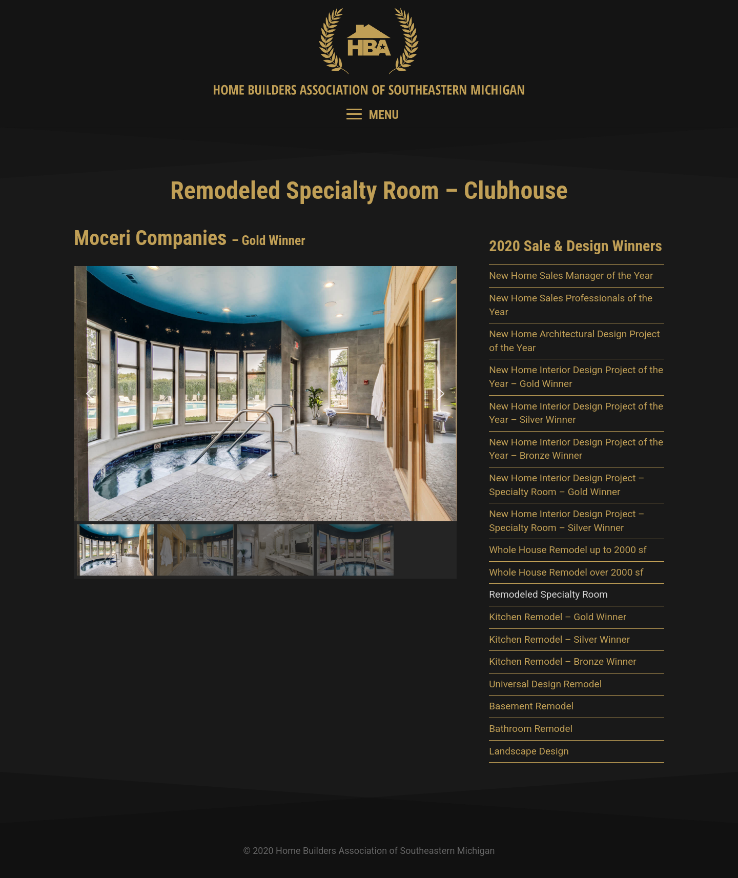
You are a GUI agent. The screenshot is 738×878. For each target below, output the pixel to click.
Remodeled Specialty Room (548, 594)
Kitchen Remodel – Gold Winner (557, 617)
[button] (89, 393)
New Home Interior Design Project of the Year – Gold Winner (576, 377)
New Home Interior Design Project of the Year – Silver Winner (576, 413)
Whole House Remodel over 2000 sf (566, 572)
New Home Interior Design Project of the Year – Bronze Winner (576, 449)
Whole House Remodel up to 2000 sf (568, 550)
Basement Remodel (531, 706)
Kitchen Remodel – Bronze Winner (563, 661)
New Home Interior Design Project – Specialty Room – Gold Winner (566, 485)
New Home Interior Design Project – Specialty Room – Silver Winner (566, 521)
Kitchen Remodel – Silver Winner (559, 639)
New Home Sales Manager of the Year (571, 275)
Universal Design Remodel (545, 684)
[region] (265, 422)
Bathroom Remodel (530, 728)
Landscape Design (528, 751)
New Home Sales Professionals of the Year (570, 305)
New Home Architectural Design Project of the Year (574, 341)
